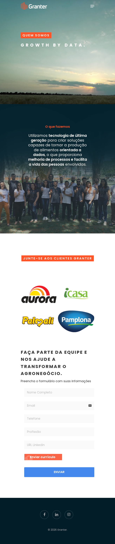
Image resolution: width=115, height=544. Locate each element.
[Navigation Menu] (92, 6)
